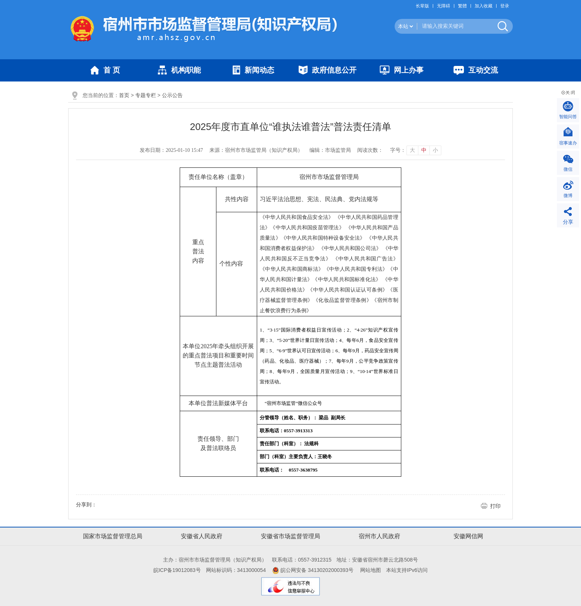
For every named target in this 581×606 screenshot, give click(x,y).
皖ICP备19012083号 (177, 570)
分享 (568, 222)
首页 (124, 95)
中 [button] (423, 150)
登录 (504, 6)
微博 (568, 195)
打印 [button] (495, 506)
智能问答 (568, 116)
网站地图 (370, 570)
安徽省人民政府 (201, 536)
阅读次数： (370, 150)
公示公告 (172, 95)
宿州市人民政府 (379, 536)
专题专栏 (145, 95)
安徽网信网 (468, 536)
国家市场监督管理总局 (112, 536)
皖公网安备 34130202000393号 (312, 570)
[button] (424, 6)
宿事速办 (568, 143)
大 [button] (412, 150)
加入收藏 (483, 6)
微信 (568, 169)
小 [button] (435, 150)
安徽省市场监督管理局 (290, 536)
